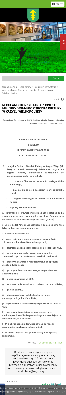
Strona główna (9, 87)
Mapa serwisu (11, 381)
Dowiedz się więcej (28, 388)
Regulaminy (25, 87)
